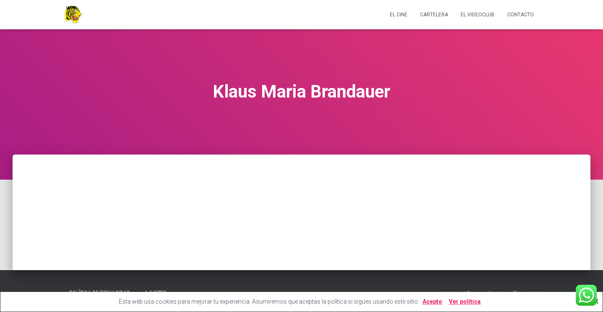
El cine (398, 15)
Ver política (465, 301)
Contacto (520, 15)
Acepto (432, 301)
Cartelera (434, 15)
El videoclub (478, 15)
